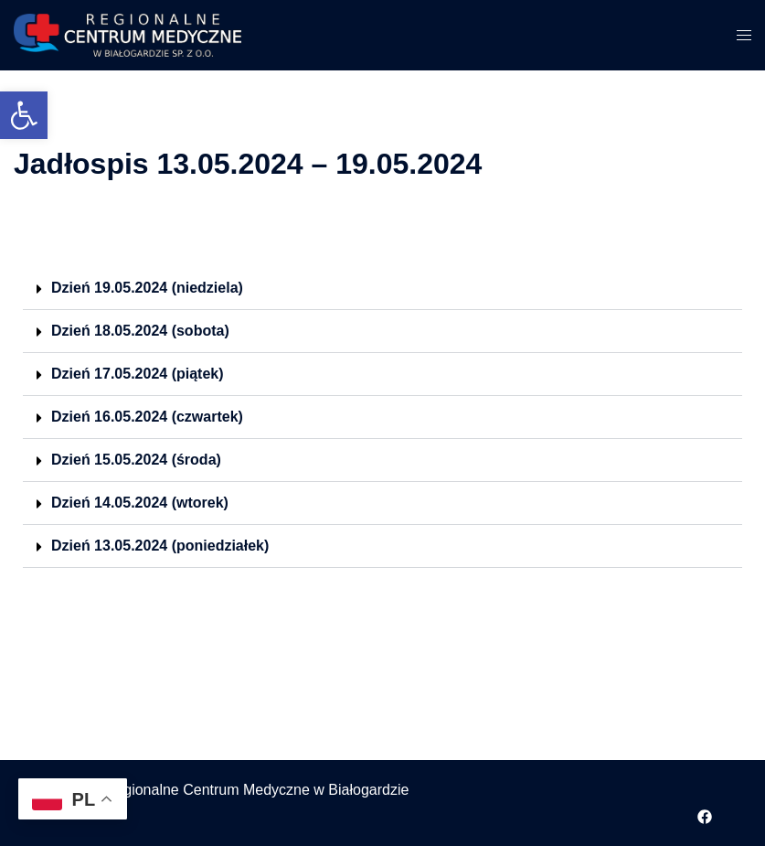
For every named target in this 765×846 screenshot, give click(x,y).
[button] (24, 115)
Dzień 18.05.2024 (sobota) (140, 330)
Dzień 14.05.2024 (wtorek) (139, 502)
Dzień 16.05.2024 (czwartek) (147, 416)
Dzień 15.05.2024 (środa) (136, 459)
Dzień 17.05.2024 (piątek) (137, 373)
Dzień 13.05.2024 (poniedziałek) (160, 545)
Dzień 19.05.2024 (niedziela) (147, 287)
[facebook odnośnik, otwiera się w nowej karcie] (704, 814)
